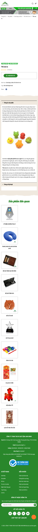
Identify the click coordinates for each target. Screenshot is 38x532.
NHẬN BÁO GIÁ (11, 75)
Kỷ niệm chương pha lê (9, 224)
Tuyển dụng (3, 490)
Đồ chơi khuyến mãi (8, 85)
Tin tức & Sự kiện (5, 484)
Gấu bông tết (9, 405)
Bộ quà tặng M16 (9, 293)
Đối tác (2, 481)
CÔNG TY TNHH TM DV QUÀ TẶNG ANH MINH (15, 525)
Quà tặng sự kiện (18, 16)
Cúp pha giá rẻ (9, 338)
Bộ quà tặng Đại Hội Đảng (9, 271)
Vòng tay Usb (9, 360)
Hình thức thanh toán (24, 481)
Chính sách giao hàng (24, 487)
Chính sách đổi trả (23, 490)
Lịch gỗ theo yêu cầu (9, 427)
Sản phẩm (10, 16)
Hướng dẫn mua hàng (24, 478)
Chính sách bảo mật (23, 475)
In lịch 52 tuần (9, 383)
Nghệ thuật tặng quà (5, 487)
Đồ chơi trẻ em (27, 16)
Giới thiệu (3, 475)
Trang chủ (3, 16)
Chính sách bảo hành (23, 484)
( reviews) (9, 69)
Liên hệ (2, 492)
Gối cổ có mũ (9, 315)
